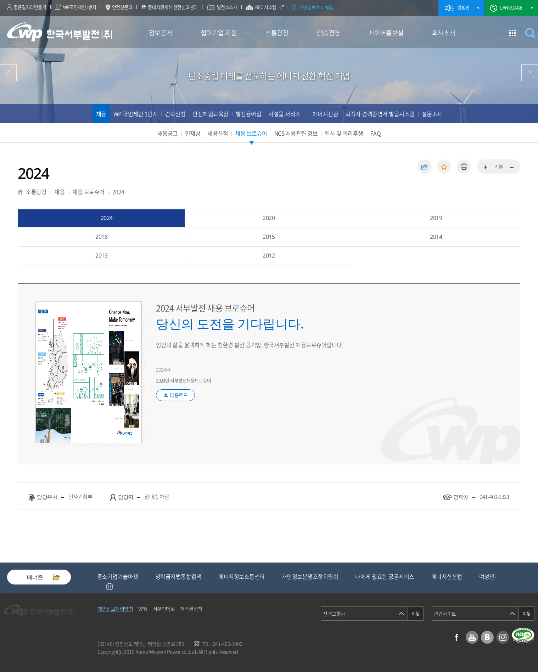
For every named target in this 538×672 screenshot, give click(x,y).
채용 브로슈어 (251, 133)
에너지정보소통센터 (241, 576)
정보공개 (160, 33)
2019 (436, 218)
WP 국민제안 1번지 (135, 113)
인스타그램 (503, 637)
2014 (436, 237)
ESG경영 (328, 33)
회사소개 (443, 33)
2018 (101, 237)
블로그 (487, 637)
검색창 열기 (530, 33)
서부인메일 (164, 608)
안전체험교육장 (210, 113)
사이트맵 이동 (512, 33)
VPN (142, 608)
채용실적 (217, 133)
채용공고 (167, 133)
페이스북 (456, 637)
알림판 (463, 7)
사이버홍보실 (386, 33)
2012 (269, 255)
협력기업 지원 (219, 33)
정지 (109, 586)
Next (118, 586)
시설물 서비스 (284, 113)
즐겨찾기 (444, 166)
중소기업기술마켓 (117, 576)
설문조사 (432, 113)
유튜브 (472, 637)
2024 (118, 191)
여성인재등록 (494, 576)
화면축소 (511, 167)
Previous (100, 586)
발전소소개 (227, 7)
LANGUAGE (511, 7)
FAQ (375, 133)
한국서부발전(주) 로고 (59, 32)
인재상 (193, 133)
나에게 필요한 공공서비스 (384, 576)
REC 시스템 (270, 8)
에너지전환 (325, 113)
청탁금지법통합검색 (178, 576)
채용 (101, 113)
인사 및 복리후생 (344, 133)
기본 (498, 166)
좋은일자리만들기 (29, 7)
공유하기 (424, 166)
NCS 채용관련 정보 (296, 133)
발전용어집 (249, 113)
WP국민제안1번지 (79, 7)
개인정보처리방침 (316, 7)
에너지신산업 (446, 576)
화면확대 (485, 167)
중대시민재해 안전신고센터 (173, 7)
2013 (101, 255)
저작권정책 (191, 608)
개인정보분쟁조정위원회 (310, 576)
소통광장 (276, 33)
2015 (269, 237)
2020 (269, 218)
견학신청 (175, 113)
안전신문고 (122, 7)
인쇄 (464, 166)
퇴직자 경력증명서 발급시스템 (380, 113)
